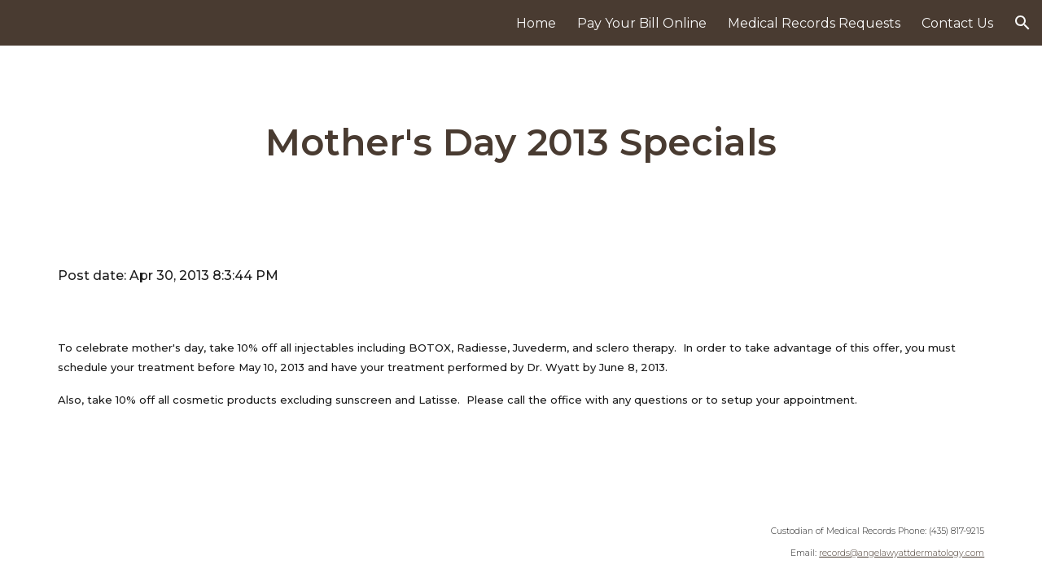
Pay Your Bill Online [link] (642, 23)
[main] (521, 143)
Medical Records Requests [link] (814, 23)
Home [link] (536, 23)
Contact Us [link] (957, 23)
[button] (1022, 22)
